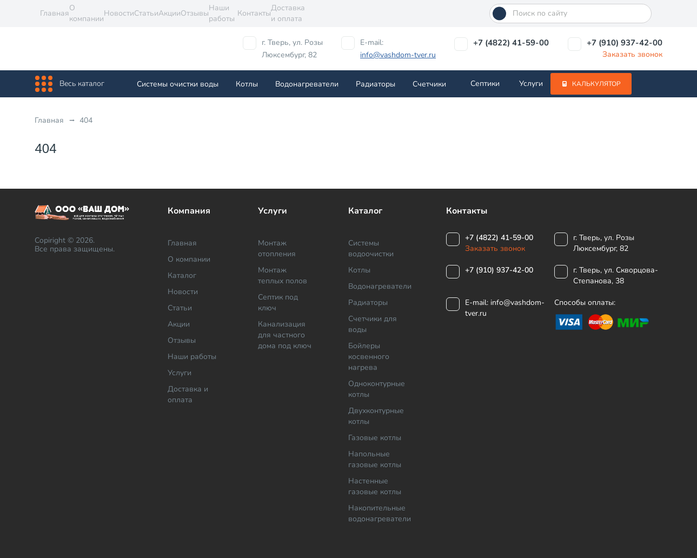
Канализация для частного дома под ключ (284, 335)
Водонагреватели (306, 84)
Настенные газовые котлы (374, 486)
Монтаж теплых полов (282, 275)
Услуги (531, 83)
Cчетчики (429, 84)
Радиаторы (375, 84)
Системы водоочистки (371, 248)
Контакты (254, 13)
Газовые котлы (374, 438)
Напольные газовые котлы (374, 459)
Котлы (247, 84)
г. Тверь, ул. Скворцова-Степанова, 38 (615, 275)
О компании (86, 13)
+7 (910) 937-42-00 (624, 42)
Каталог (182, 275)
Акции (169, 13)
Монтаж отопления (277, 248)
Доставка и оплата (288, 13)
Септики (485, 83)
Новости (119, 13)
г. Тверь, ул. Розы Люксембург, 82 (292, 48)
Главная (54, 13)
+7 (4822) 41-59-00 (511, 42)
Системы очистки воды (177, 84)
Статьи (146, 13)
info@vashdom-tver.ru (398, 55)
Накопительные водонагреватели (379, 513)
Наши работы (222, 13)
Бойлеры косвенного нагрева (368, 357)
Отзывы (195, 13)
